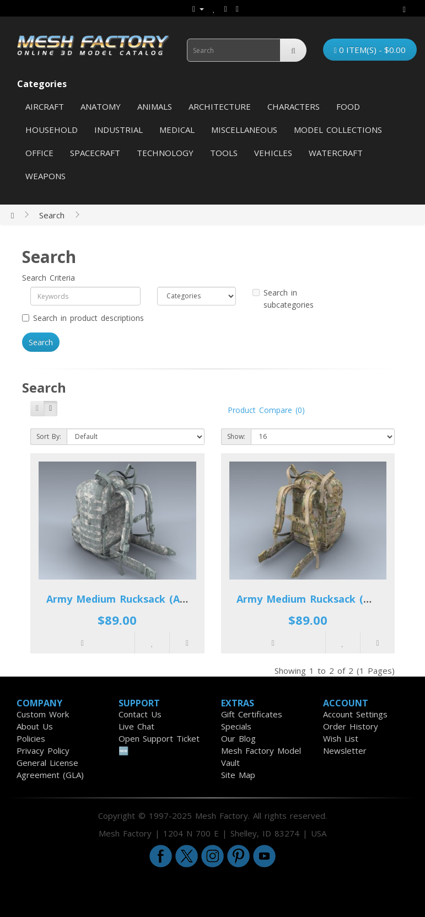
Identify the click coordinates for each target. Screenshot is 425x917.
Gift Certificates (251, 714)
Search (51, 215)
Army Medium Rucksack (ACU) (121, 598)
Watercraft (336, 152)
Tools (224, 152)
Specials (236, 726)
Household (51, 129)
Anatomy (100, 106)
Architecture (220, 106)
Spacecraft (95, 152)
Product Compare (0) (266, 410)
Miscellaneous (244, 129)
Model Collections (338, 129)
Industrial (118, 129)
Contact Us (140, 714)
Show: (236, 436)
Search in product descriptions (83, 318)
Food (348, 106)
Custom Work (43, 714)
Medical (177, 129)
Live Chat (136, 726)
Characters (293, 106)
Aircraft (44, 106)
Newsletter (345, 750)
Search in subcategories (283, 298)
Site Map (238, 774)
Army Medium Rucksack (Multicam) (324, 598)
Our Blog (238, 738)
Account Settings (355, 714)
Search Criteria (48, 277)
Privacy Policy (43, 750)
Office (39, 152)
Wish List (340, 738)
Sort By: (48, 436)
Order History (350, 726)
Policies (31, 738)
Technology (165, 152)
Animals (154, 106)
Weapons (45, 175)
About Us (35, 726)
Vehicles (273, 152)
